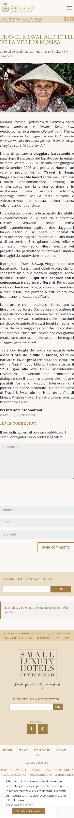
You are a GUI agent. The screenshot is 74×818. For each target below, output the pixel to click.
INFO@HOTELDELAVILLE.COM (53, 644)
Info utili (8, 756)
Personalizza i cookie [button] (19, 805)
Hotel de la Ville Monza (18, 51)
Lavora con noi (42, 756)
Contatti (61, 756)
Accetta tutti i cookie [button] (28, 811)
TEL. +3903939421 (24, 644)
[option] (37, 87)
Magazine (14, 18)
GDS (37, 761)
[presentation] (30, 501)
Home (3, 18)
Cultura (27, 18)
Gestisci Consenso (37, 769)
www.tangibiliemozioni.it (19, 414)
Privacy (23, 756)
